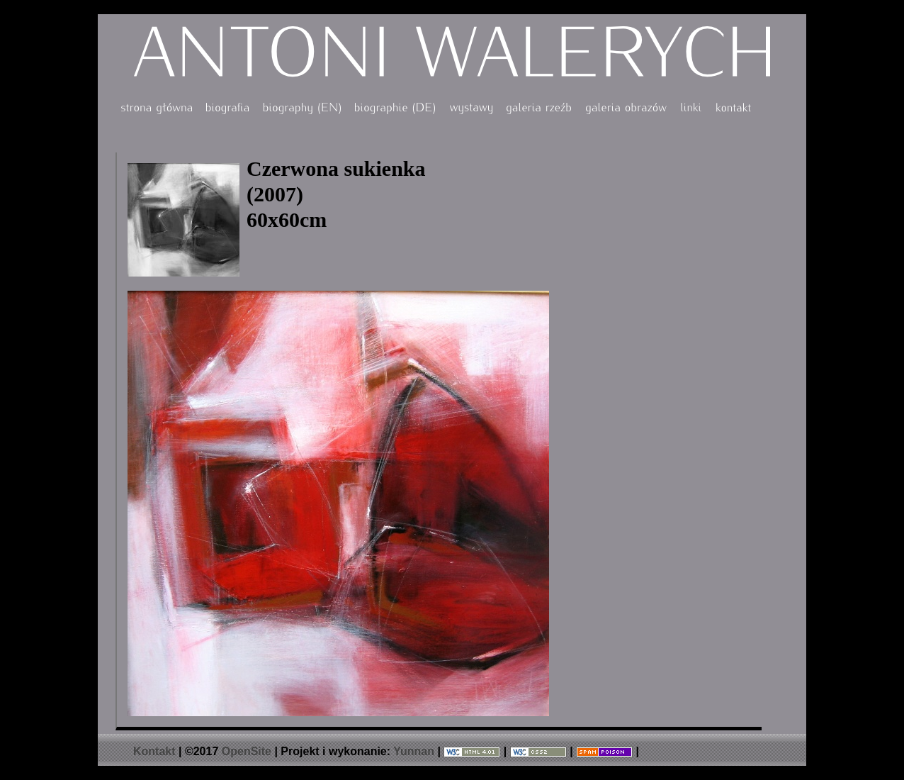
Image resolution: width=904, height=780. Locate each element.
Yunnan (413, 751)
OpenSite (246, 751)
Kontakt (154, 751)
